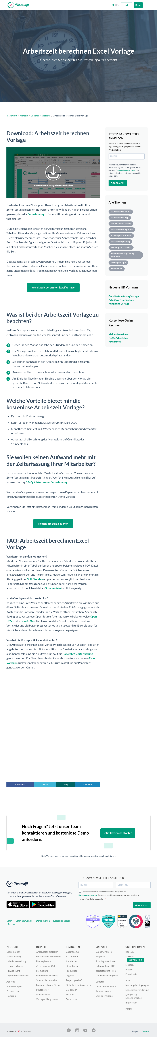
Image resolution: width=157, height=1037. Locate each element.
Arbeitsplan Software (121, 235)
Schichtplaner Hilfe (105, 960)
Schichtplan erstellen (121, 247)
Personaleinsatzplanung (48, 956)
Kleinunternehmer (119, 334)
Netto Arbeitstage (118, 338)
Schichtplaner (43, 993)
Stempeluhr (116, 268)
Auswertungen (13, 985)
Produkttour (12, 990)
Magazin (24, 115)
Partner (12, 923)
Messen (129, 964)
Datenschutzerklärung (126, 170)
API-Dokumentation (106, 985)
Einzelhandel (72, 965)
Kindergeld (115, 341)
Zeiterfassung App (119, 217)
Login (9, 920)
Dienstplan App (118, 262)
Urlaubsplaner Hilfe (106, 965)
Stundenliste (53, 587)
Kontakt (129, 951)
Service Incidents (104, 995)
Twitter (45, 784)
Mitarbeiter (42, 989)
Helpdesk (100, 956)
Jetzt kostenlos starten (117, 832)
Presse (128, 969)
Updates (100, 981)
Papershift (12, 115)
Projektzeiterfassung (121, 223)
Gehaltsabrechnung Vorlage (124, 296)
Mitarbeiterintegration (122, 229)
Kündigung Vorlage (119, 303)
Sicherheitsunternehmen (78, 984)
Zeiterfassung (35, 214)
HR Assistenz (13, 970)
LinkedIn (87, 784)
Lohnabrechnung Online (48, 984)
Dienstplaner (13, 951)
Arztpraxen (72, 956)
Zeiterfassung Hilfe (106, 970)
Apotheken (71, 960)
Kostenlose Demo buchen (53, 523)
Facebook (20, 784)
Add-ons (10, 981)
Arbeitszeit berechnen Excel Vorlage (53, 287)
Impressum (131, 1002)
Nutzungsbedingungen (137, 984)
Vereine (70, 993)
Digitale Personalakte (17, 974)
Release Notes (103, 990)
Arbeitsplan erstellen (47, 951)
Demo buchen (43, 920)
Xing (65, 784)
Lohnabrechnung (15, 965)
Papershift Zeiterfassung (78, 653)
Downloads (131, 973)
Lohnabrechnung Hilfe (107, 974)
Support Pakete (104, 951)
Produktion (71, 970)
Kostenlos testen (61, 920)
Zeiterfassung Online (47, 965)
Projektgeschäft (74, 979)
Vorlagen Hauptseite (40, 115)
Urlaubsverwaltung (16, 960)
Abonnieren (117, 183)
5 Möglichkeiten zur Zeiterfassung (46, 481)
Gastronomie (72, 951)
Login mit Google (24, 920)
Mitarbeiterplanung (120, 241)
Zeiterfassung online (120, 211)
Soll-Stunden (35, 578)
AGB (127, 979)
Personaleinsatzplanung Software (122, 255)
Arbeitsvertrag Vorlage (121, 300)
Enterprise (71, 998)
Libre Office (28, 620)
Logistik (70, 974)
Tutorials (11, 995)
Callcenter (71, 989)
